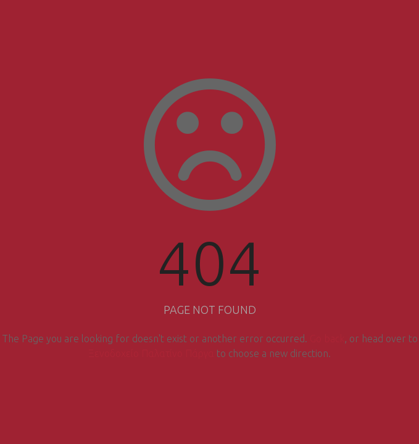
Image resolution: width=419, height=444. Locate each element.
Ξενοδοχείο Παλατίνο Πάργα (151, 353)
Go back (327, 338)
